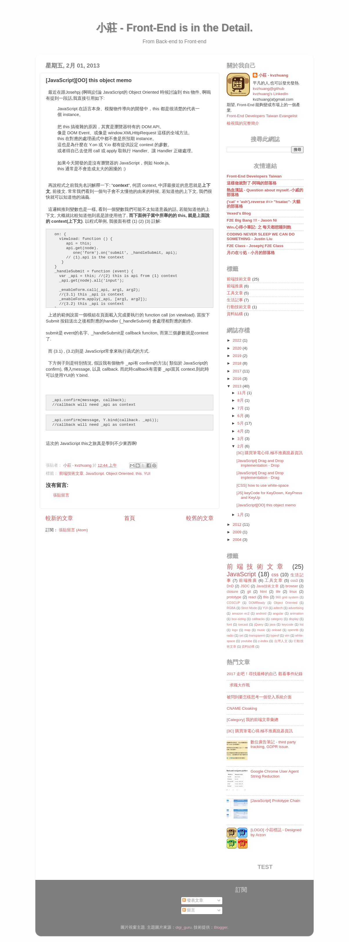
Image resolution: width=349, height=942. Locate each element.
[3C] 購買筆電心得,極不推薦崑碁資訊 (270, 453)
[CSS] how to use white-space (263, 485)
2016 (238, 378)
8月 (241, 400)
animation (296, 613)
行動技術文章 (239, 307)
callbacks (258, 619)
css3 (294, 581)
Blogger (221, 927)
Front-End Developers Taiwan (254, 176)
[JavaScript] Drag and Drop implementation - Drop (260, 463)
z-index (263, 641)
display (294, 619)
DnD (230, 586)
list (301, 624)
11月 (242, 393)
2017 (238, 371)
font (229, 624)
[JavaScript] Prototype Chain (275, 800)
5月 (241, 423)
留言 (188, 910)
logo (235, 630)
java (272, 624)
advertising (295, 608)
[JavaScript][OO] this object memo (266, 505)
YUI (147, 473)
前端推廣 (235, 286)
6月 (241, 416)
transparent (257, 635)
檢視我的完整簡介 (243, 123)
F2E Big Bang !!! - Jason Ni (252, 220)
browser (292, 586)
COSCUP (233, 602)
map (247, 630)
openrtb (293, 630)
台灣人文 (281, 641)
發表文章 (192, 900)
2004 (238, 539)
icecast (243, 624)
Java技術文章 (267, 586)
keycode (287, 624)
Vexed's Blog (239, 213)
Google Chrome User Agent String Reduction (274, 773)
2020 (238, 348)
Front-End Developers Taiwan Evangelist (262, 116)
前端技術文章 (71, 473)
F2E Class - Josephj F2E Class (255, 246)
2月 (241, 446)
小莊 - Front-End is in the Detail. (174, 28)
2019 (238, 356)
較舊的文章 (200, 518)
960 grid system (287, 597)
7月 (241, 408)
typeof (274, 635)
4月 (241, 431)
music (261, 630)
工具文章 (235, 293)
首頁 (129, 518)
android (261, 613)
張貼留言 (61, 495)
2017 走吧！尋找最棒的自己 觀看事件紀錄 (265, 674)
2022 (238, 340)
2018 (238, 363)
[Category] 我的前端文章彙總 (252, 720)
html (263, 592)
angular (278, 613)
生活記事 (235, 300)
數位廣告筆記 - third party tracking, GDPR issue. (273, 744)
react (252, 597)
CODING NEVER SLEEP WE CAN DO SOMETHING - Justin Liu (261, 236)
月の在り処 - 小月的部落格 (251, 253)
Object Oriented (120, 473)
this (139, 473)
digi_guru (183, 927)
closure (232, 592)
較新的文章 (59, 518)
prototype (234, 597)
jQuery (258, 624)
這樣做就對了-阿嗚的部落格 (252, 183)
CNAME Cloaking (242, 708)
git (249, 592)
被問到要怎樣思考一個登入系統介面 (259, 697)
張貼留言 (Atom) (73, 530)
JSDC (245, 586)
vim (287, 635)
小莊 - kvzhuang (273, 75)
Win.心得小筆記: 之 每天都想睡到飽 (259, 227)
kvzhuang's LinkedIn (270, 94)
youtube (246, 641)
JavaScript (95, 473)
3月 (241, 438)
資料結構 (235, 314)
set (241, 635)
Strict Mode (249, 608)
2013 (238, 386)
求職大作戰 (240, 685)
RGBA (231, 608)
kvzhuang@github (268, 88)
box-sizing (239, 619)
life (278, 592)
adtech (278, 608)
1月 (241, 514)
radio (230, 635)
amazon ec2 (241, 613)
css (274, 574)
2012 (238, 524)
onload (276, 630)
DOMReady (257, 602)
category (277, 619)
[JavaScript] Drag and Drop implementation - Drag (260, 475)
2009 (238, 532)
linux (293, 592)
